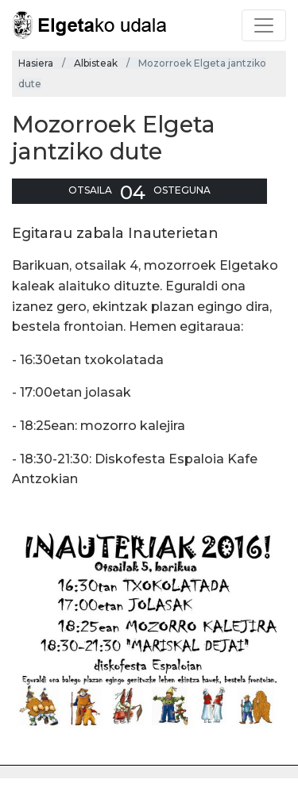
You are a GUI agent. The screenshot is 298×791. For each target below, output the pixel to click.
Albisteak (96, 63)
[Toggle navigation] (264, 25)
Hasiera (35, 63)
